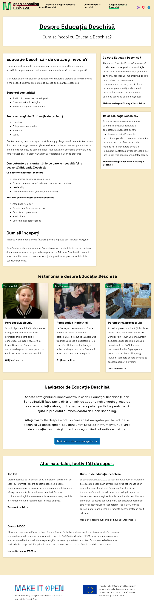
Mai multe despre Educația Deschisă (122, 103)
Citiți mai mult (13, 360)
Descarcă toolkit (17, 507)
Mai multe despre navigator (75, 441)
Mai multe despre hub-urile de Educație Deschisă (106, 519)
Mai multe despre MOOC (20, 551)
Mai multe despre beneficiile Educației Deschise (124, 163)
